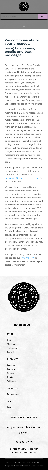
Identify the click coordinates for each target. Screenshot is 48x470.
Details (10, 377)
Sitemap (40, 466)
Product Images (14, 394)
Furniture (11, 369)
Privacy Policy (27, 257)
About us (11, 344)
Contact (10, 352)
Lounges (11, 365)
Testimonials (12, 348)
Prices (9, 407)
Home (9, 340)
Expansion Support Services (24, 466)
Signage (10, 373)
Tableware (11, 381)
